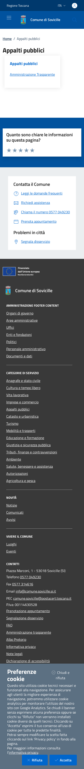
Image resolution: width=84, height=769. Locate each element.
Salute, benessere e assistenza (29, 466)
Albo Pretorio (16, 639)
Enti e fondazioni (19, 334)
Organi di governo (19, 313)
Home (7, 38)
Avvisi (10, 519)
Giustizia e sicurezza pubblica (28, 445)
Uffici (10, 327)
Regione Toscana (18, 5)
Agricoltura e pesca (20, 480)
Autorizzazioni (17, 473)
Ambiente (13, 459)
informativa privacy (23, 752)
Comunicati (15, 512)
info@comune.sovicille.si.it (36, 591)
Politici (11, 341)
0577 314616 (22, 584)
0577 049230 (30, 577)
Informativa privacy (21, 646)
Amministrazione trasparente (28, 632)
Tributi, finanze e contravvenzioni (31, 452)
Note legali (14, 653)
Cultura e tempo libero (23, 387)
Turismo (12, 423)
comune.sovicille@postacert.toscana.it (42, 598)
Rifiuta (37, 760)
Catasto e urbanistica (22, 416)
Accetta (66, 760)
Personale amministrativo (25, 349)
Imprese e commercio (22, 402)
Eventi (11, 551)
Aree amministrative (22, 320)
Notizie (11, 505)
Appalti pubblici (18, 409)
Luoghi (11, 544)
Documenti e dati (19, 356)
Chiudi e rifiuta (64, 675)
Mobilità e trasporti (20, 430)
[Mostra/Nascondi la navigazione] (9, 17)
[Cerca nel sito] (74, 20)
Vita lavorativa (17, 395)
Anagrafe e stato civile (23, 380)
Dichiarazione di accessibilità (28, 661)
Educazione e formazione (25, 437)
